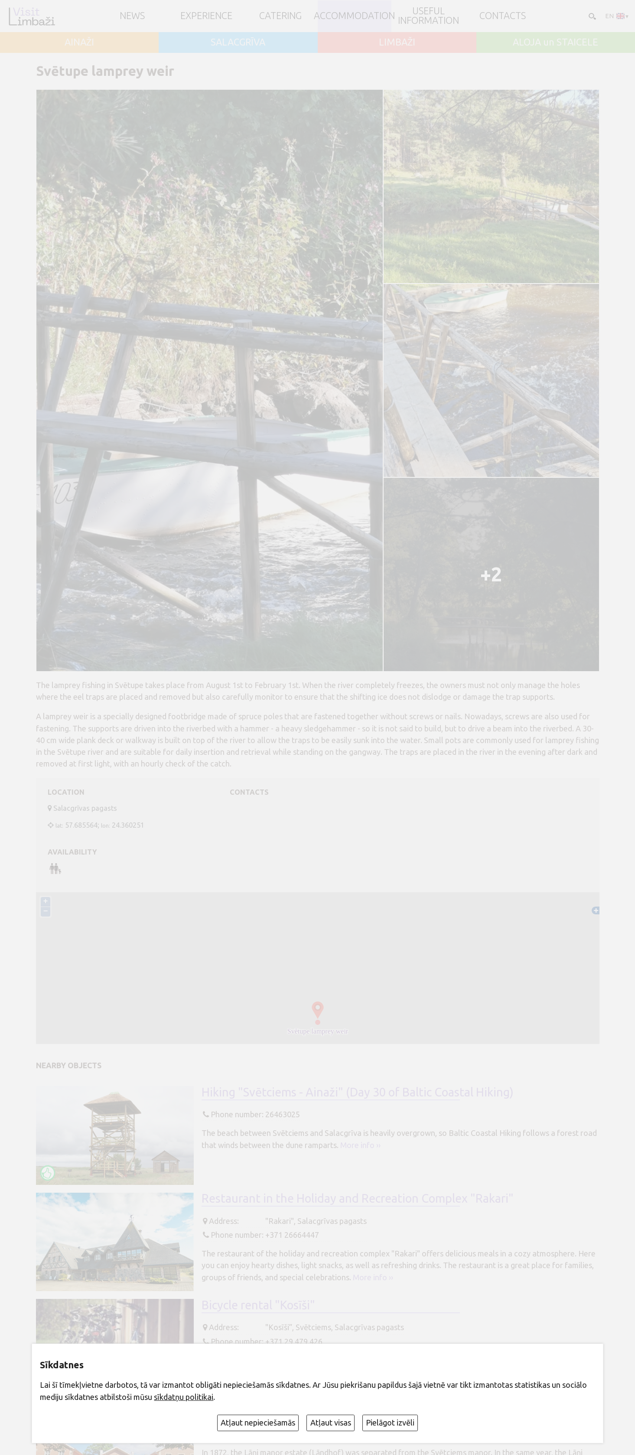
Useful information (428, 16)
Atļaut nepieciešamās (258, 1422)
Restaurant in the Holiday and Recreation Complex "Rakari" (358, 1198)
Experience (206, 16)
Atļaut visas (330, 1422)
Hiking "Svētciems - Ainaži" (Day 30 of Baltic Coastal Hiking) (358, 1092)
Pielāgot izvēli (390, 1422)
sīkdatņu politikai (183, 1397)
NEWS (132, 16)
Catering (280, 16)
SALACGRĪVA (238, 42)
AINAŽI (79, 42)
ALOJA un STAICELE (555, 42)
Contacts (502, 16)
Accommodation (354, 16)
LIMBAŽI (397, 42)
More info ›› (360, 1145)
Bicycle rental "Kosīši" (258, 1304)
